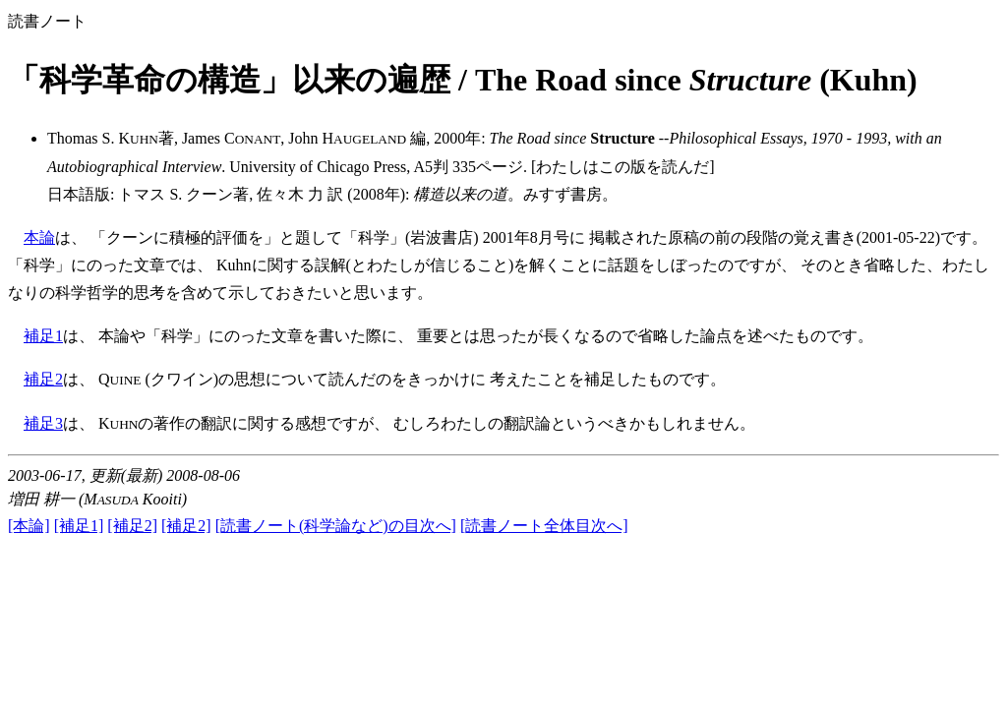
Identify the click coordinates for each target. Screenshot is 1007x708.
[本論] (29, 525)
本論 (39, 237)
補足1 (43, 335)
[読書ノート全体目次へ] (544, 525)
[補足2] (132, 525)
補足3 (43, 423)
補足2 (43, 379)
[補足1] (79, 525)
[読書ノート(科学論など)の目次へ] (335, 525)
